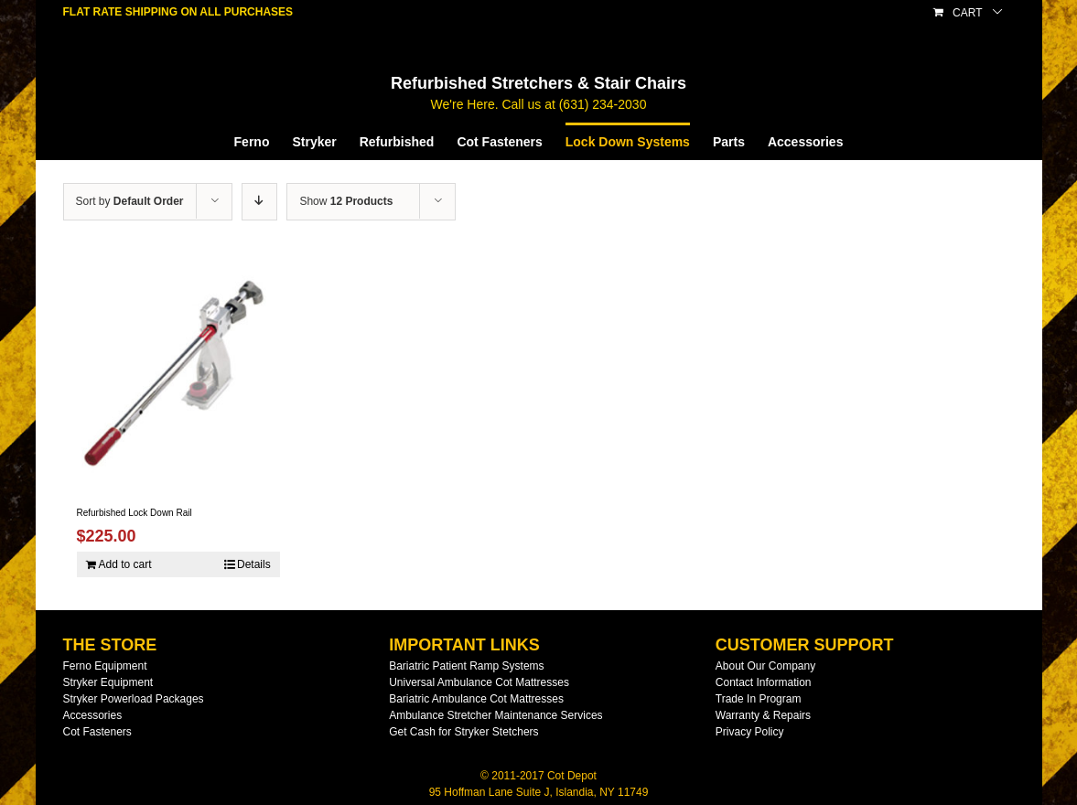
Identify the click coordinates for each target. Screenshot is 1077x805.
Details (254, 564)
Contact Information (764, 682)
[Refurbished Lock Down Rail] (178, 372)
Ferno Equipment (105, 666)
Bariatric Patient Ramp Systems (466, 666)
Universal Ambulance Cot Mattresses (479, 682)
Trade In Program (759, 698)
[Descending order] (259, 201)
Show (346, 201)
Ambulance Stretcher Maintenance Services (495, 715)
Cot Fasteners (97, 731)
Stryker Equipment (108, 682)
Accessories (93, 715)
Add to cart (125, 564)
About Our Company (765, 666)
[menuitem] (263, 141)
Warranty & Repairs (763, 715)
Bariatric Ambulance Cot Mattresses (476, 698)
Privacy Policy (750, 731)
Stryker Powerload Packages (133, 698)
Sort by (130, 201)
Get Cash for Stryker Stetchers (463, 731)
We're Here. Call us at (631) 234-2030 (539, 104)
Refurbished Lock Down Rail (134, 513)
